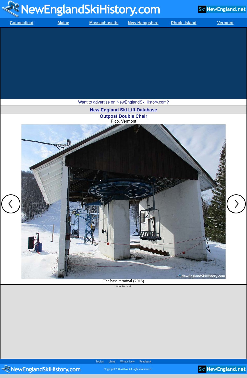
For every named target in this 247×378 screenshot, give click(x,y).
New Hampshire (143, 23)
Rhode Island (183, 23)
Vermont (225, 23)
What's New (127, 361)
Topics (100, 361)
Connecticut (21, 23)
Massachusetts (104, 23)
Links (112, 361)
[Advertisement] (123, 63)
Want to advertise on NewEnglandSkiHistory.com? (123, 102)
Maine (63, 23)
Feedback (145, 361)
